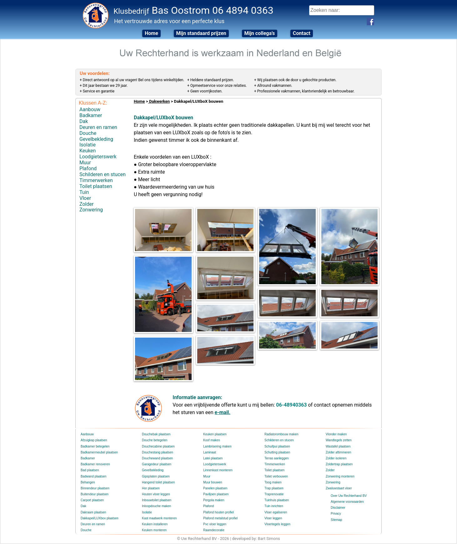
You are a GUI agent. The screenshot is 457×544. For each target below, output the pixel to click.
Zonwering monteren (340, 476)
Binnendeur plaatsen (95, 488)
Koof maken (211, 440)
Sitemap (336, 520)
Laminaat (209, 452)
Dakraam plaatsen (93, 512)
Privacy (336, 513)
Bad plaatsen (90, 470)
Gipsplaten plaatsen (155, 476)
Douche (87, 133)
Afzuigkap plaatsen (94, 440)
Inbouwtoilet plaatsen (156, 500)
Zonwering (91, 210)
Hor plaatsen (151, 488)
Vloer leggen (273, 518)
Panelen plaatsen (215, 488)
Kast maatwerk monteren (159, 518)
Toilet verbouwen (276, 476)
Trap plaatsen (274, 488)
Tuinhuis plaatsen (276, 500)
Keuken (87, 151)
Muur (85, 163)
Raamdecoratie (213, 530)
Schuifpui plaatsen (277, 446)
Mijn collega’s (259, 33)
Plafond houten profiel (218, 512)
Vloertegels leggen (277, 524)
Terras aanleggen (276, 458)
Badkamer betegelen (95, 446)
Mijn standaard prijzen (201, 33)
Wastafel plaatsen (338, 446)
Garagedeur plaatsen (156, 464)
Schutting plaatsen (277, 452)
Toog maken (272, 482)
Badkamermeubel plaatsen (99, 452)
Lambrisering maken (217, 446)
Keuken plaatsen (215, 434)
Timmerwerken (96, 180)
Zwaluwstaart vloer (339, 488)
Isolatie (87, 145)
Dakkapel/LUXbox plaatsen (99, 518)
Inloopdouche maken (156, 506)
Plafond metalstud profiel (220, 518)
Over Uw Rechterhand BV (349, 495)
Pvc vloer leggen (214, 524)
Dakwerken (159, 101)
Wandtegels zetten (338, 440)
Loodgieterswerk (98, 157)
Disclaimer (338, 507)
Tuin (84, 192)
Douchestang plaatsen (157, 452)
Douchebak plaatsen (156, 434)
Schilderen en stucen (102, 174)
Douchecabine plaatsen (158, 446)
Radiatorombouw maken (281, 434)
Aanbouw (89, 109)
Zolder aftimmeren (338, 452)
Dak (83, 121)
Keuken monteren (154, 530)
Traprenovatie (274, 494)
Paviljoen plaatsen (215, 494)
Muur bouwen (212, 482)
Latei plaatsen (213, 458)
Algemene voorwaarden (347, 501)
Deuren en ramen (98, 127)
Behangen (88, 482)
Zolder (86, 204)
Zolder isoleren (336, 458)
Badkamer (90, 115)
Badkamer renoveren (95, 464)
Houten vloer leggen (156, 494)
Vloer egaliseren (275, 512)
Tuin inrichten (273, 506)
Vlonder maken (336, 434)
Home (151, 33)
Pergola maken (213, 500)
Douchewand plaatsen (157, 458)
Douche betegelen (154, 440)
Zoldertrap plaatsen (339, 464)
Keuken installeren (155, 524)
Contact (301, 33)
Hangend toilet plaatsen (158, 482)
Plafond (88, 168)
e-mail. (222, 412)
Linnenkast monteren (217, 470)
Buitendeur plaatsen (94, 494)
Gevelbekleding (96, 139)
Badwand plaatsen (93, 476)
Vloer (85, 198)
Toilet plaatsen (95, 186)
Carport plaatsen (92, 500)
